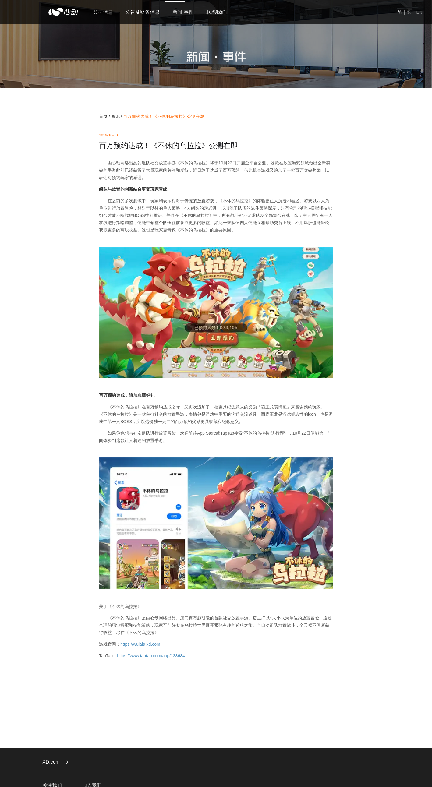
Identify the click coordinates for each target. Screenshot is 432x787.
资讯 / (117, 116)
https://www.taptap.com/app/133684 (151, 655)
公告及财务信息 (139, 12)
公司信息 (103, 12)
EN (419, 12)
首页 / (105, 116)
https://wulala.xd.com (140, 644)
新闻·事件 (175, 12)
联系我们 (204, 12)
